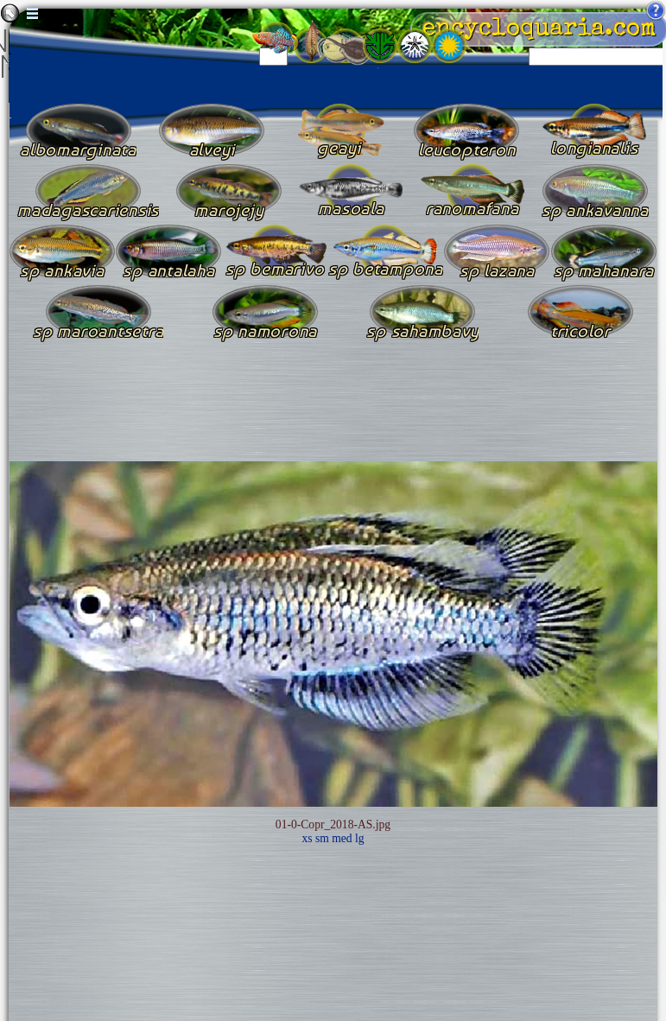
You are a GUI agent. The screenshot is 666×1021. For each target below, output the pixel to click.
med (342, 838)
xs (306, 838)
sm (322, 838)
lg (360, 838)
